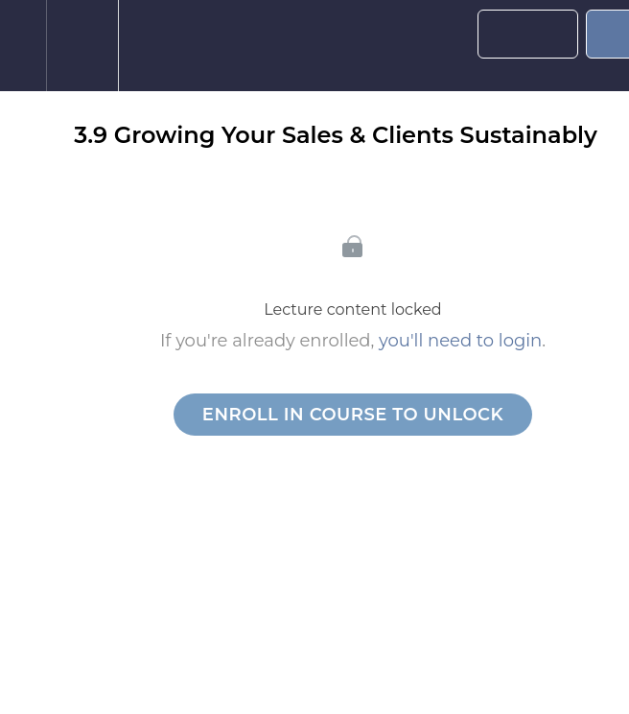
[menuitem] (82, 45)
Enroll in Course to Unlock (352, 414)
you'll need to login (460, 340)
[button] (23, 45)
